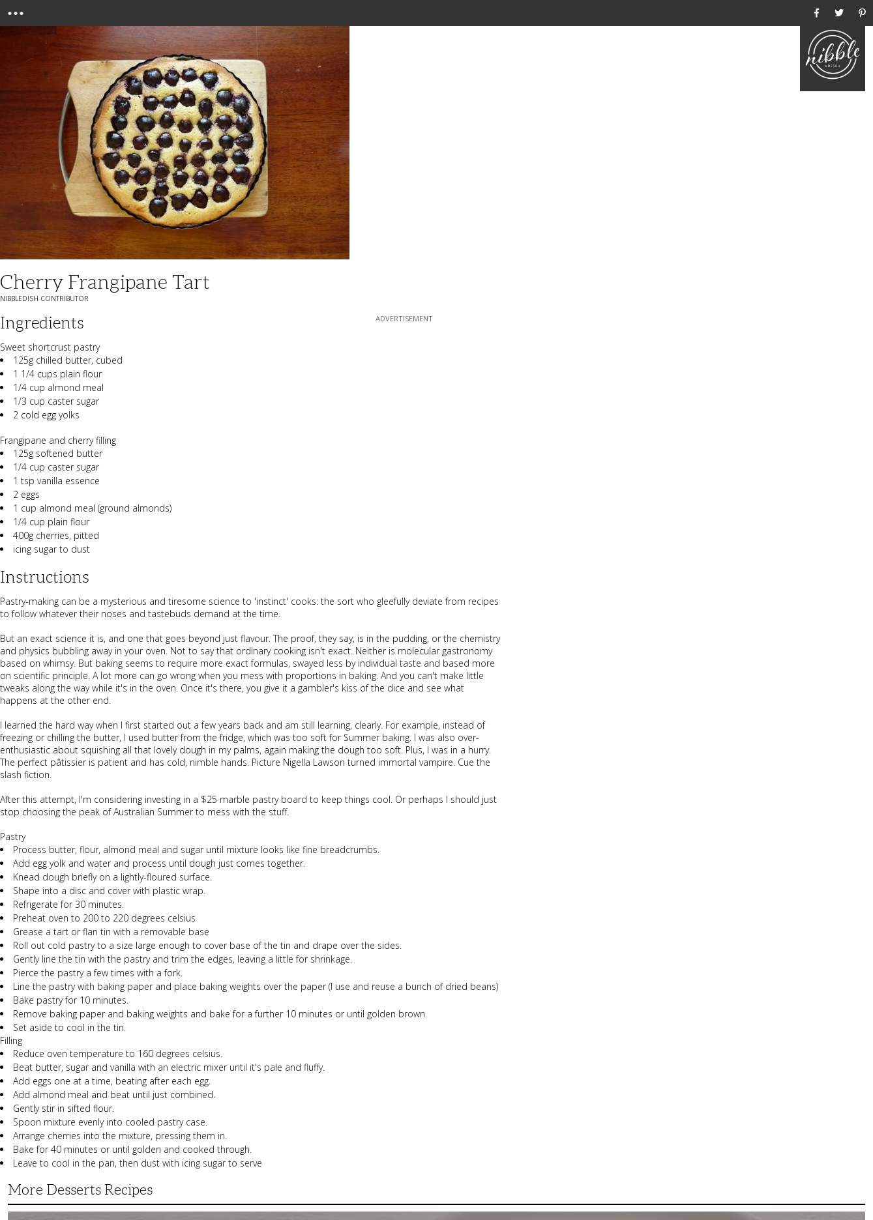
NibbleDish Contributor (44, 298)
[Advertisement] (404, 406)
